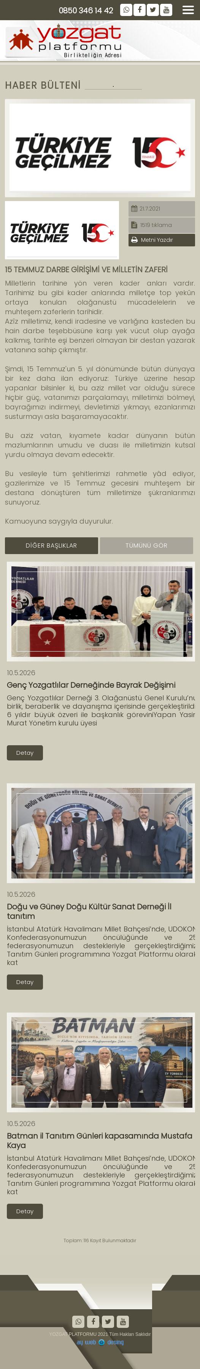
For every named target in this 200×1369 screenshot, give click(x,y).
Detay (24, 753)
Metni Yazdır (152, 240)
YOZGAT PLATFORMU (73, 1334)
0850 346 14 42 (86, 10)
